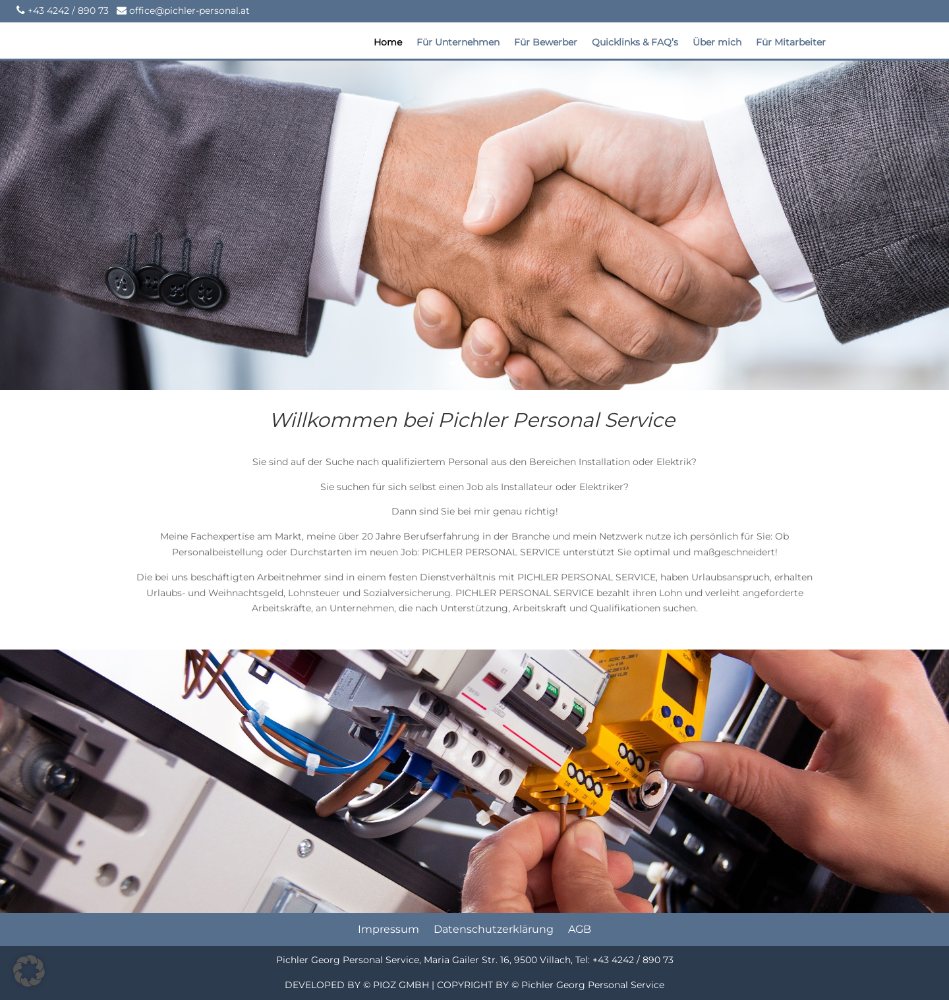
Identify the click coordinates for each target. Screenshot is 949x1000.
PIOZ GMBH (401, 985)
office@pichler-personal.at (188, 10)
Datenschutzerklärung (494, 930)
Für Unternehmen (458, 43)
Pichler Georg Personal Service (592, 985)
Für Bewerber (545, 43)
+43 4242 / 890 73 (68, 10)
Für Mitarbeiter (791, 43)
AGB (579, 930)
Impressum (388, 930)
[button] (29, 971)
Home (388, 43)
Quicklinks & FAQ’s (635, 43)
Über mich (717, 43)
